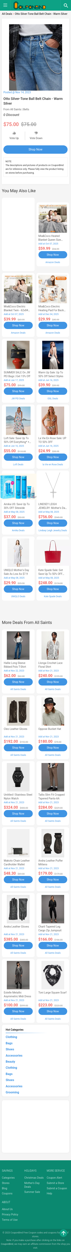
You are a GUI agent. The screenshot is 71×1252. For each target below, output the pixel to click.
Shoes (10, 1049)
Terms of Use (10, 1219)
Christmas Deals (34, 1177)
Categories (8, 1177)
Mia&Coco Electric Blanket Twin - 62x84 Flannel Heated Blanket (17, 310)
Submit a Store (55, 1183)
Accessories (14, 1055)
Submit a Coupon (57, 1188)
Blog (4, 1188)
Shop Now (35, 149)
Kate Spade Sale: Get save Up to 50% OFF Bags (50, 574)
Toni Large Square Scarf (52, 992)
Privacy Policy (10, 1214)
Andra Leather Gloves (16, 926)
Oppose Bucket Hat (49, 728)
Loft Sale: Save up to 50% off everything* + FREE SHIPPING (16, 442)
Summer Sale (32, 1191)
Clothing (11, 1037)
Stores (5, 1183)
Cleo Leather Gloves (15, 728)
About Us (7, 1209)
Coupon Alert (54, 1177)
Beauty (10, 1061)
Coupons (7, 1193)
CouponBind (7, 1244)
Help (49, 1193)
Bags (9, 1043)
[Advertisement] (18, 234)
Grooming (12, 1092)
